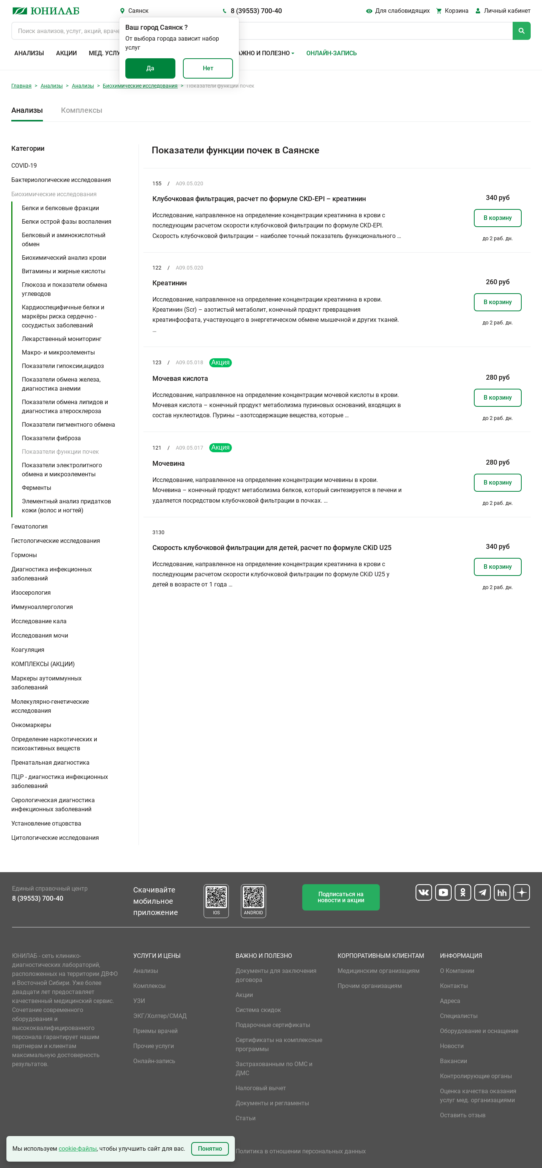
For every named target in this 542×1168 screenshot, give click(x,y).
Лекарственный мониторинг (62, 338)
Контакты (454, 985)
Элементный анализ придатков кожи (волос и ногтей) (66, 506)
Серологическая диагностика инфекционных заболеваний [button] (53, 805)
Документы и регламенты (272, 1103)
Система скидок (258, 1009)
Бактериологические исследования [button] (61, 179)
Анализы (29, 53)
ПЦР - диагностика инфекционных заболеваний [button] (59, 781)
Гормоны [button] (24, 555)
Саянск (138, 10)
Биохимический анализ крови (64, 257)
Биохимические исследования (140, 86)
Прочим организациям (370, 985)
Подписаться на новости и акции (341, 897)
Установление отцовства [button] (46, 823)
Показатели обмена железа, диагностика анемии (61, 384)
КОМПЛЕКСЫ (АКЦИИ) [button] (43, 664)
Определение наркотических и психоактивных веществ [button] (54, 744)
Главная (21, 86)
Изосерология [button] (31, 592)
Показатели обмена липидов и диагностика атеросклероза (65, 406)
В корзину (498, 217)
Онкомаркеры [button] (31, 725)
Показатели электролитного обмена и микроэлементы (62, 470)
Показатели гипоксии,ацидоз (63, 366)
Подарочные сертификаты (273, 1025)
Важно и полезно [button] (261, 53)
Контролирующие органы (476, 1076)
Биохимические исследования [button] (54, 194)
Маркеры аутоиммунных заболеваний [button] (46, 683)
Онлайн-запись (331, 53)
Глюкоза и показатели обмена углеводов (64, 289)
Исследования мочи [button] (39, 635)
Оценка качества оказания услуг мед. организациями (478, 1096)
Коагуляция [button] (27, 649)
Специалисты (459, 1016)
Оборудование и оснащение (479, 1031)
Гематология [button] (29, 526)
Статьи (246, 1118)
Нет (208, 68)
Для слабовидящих (402, 10)
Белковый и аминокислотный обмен (63, 240)
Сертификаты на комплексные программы (279, 1044)
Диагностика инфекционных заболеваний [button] (51, 574)
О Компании (457, 970)
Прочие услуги (153, 1046)
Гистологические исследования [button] (55, 540)
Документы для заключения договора (276, 975)
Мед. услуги (108, 53)
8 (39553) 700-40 (256, 11)
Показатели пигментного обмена (68, 424)
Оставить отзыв (463, 1115)
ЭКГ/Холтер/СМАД (160, 1016)
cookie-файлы (78, 1148)
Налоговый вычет (261, 1088)
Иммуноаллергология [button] (42, 607)
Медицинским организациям (379, 970)
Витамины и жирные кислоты (63, 271)
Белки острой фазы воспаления (66, 221)
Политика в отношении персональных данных (301, 1151)
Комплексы (81, 110)
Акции (66, 53)
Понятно (210, 1148)
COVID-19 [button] (24, 165)
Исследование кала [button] (39, 621)
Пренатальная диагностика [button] (50, 762)
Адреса (450, 1000)
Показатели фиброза (51, 438)
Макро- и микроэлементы (58, 352)
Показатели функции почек (60, 451)
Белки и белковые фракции (60, 208)
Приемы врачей (155, 1031)
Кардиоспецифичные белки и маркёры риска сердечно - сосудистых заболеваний (63, 316)
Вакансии (453, 1061)
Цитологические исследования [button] (55, 837)
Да (150, 68)
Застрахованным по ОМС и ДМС (274, 1068)
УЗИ (139, 1000)
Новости (452, 1046)
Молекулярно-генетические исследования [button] (50, 706)
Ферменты (36, 487)
